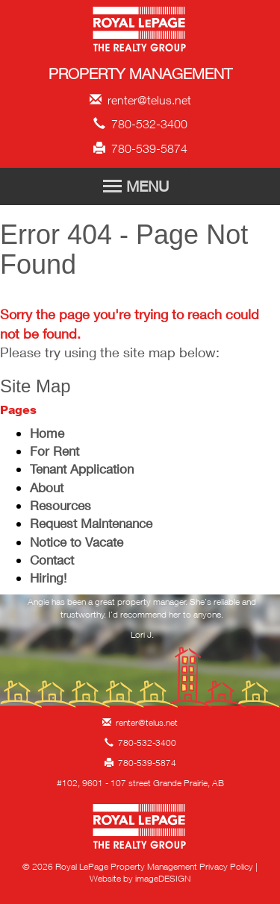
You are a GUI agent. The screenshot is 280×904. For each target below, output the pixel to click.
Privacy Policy (226, 866)
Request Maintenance (91, 523)
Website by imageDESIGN (140, 878)
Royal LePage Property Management (140, 31)
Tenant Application (82, 469)
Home (47, 433)
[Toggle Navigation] (140, 186)
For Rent (54, 451)
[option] (142, 622)
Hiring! (48, 578)
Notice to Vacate (76, 542)
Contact (52, 560)
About (46, 487)
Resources (60, 505)
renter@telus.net (140, 100)
